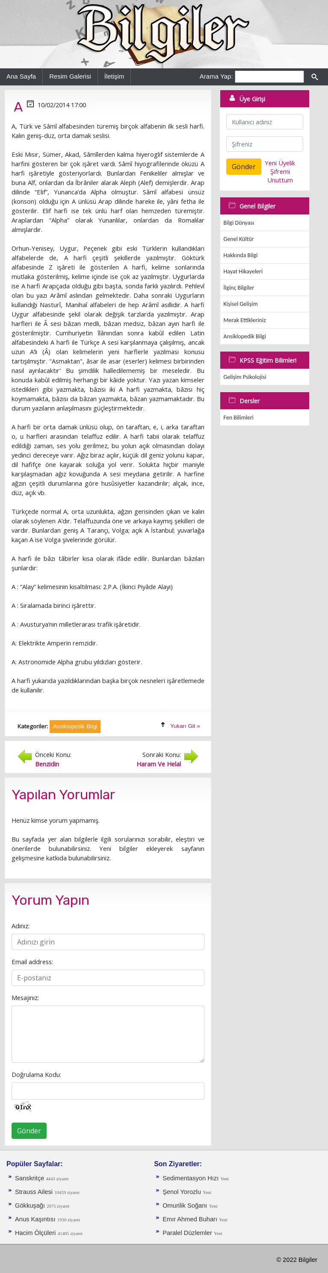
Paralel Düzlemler (187, 1232)
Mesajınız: (25, 997)
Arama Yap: (216, 76)
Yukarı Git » (185, 726)
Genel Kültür (239, 239)
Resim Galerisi (70, 76)
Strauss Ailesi (34, 1191)
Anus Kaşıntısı (35, 1219)
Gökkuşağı (31, 1205)
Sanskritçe (30, 1178)
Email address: (32, 961)
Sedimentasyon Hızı (191, 1178)
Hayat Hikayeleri (243, 271)
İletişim (114, 76)
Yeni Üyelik (280, 162)
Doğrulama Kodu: (36, 1074)
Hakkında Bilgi (241, 255)
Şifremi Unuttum (280, 175)
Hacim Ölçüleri (35, 1232)
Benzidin (47, 764)
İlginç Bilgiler (239, 287)
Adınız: (21, 925)
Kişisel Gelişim (241, 304)
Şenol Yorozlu (182, 1191)
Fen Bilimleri (239, 417)
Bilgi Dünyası (239, 222)
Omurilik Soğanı (185, 1205)
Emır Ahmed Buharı (191, 1219)
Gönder (29, 1130)
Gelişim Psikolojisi (245, 377)
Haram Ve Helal (158, 764)
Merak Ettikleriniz (245, 320)
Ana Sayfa (21, 76)
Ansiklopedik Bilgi (245, 336)
